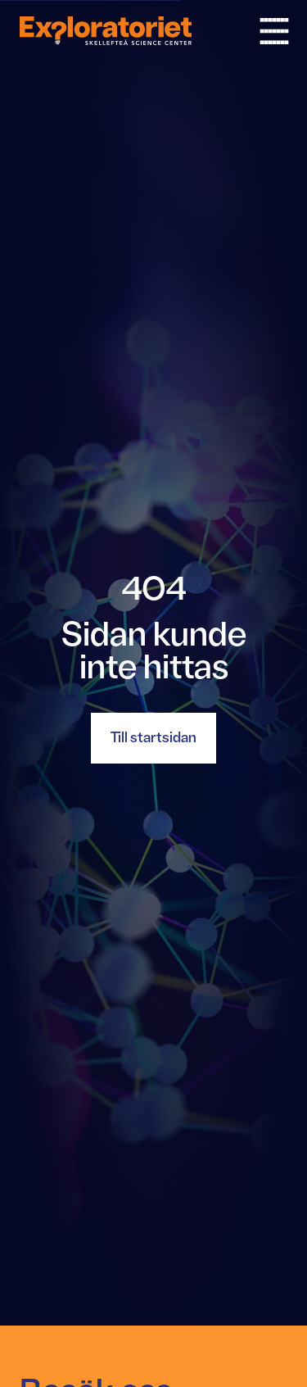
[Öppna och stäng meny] (274, 31)
